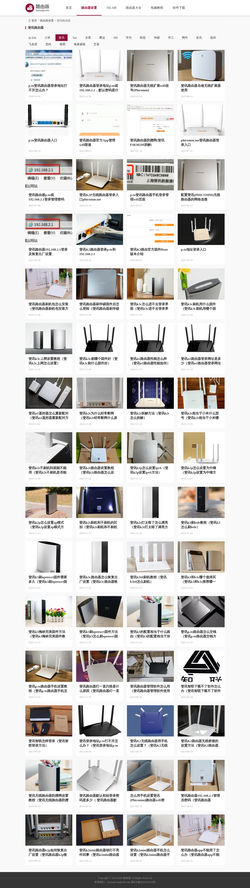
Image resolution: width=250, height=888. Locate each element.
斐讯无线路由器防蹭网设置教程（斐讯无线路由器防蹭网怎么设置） (48, 798)
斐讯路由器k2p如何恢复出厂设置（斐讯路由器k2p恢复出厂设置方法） (48, 852)
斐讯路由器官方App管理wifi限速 (97, 142)
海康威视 (79, 44)
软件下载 (179, 7)
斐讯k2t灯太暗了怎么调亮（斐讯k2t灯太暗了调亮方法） (149, 525)
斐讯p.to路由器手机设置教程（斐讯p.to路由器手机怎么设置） (48, 689)
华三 (171, 37)
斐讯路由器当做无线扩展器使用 (201, 88)
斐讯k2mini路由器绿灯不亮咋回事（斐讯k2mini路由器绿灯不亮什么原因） (99, 852)
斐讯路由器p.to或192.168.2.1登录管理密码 (46, 197)
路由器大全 (133, 7)
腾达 (102, 37)
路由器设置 (89, 7)
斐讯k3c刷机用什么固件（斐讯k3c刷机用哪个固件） (198, 306)
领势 (62, 44)
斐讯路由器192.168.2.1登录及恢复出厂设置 (48, 252)
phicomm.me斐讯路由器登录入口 (200, 142)
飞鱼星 (33, 44)
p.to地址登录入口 (193, 249)
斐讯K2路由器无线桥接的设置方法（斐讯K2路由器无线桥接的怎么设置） (199, 743)
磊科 (213, 37)
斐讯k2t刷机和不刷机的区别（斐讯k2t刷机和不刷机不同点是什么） (98, 525)
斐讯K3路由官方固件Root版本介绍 (149, 252)
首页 (69, 7)
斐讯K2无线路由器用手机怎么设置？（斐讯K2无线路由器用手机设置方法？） (150, 743)
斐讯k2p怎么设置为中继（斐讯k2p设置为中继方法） (198, 470)
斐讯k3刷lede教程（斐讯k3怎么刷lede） (200, 525)
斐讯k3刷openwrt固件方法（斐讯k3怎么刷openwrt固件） (98, 634)
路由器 (127, 877)
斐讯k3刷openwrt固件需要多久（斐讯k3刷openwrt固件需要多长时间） (48, 579)
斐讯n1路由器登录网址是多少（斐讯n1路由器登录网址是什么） (201, 361)
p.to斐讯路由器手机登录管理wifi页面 (149, 197)
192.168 (111, 7)
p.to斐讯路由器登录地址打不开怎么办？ (48, 88)
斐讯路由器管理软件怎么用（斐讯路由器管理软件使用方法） (150, 689)
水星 (88, 37)
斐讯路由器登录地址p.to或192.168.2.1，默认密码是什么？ (98, 88)
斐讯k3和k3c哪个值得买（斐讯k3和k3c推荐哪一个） (198, 579)
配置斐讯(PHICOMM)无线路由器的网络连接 (200, 197)
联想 (143, 37)
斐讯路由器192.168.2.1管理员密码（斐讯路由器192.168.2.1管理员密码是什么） (200, 798)
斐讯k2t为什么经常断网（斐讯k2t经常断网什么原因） (98, 416)
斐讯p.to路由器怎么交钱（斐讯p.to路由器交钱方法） (198, 634)
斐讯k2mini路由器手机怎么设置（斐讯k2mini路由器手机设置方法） (150, 852)
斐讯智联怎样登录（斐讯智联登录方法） (48, 743)
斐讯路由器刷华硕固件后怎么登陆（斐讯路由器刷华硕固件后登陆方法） (99, 306)
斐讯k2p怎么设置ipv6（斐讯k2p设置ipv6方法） (149, 470)
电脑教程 (157, 7)
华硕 (157, 37)
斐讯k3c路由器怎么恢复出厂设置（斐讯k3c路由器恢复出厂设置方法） (98, 579)
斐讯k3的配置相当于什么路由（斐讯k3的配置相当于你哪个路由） (150, 634)
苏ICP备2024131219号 (143, 882)
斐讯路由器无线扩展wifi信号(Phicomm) (149, 88)
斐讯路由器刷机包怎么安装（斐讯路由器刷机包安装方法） (48, 306)
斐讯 (61, 37)
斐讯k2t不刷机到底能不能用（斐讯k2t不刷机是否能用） (47, 470)
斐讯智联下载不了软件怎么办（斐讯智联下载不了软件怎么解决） (201, 689)
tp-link (32, 37)
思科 (48, 44)
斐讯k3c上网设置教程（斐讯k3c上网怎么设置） (48, 361)
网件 (185, 37)
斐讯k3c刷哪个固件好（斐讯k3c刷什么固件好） (98, 361)
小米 (47, 37)
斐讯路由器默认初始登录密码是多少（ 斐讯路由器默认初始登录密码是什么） (99, 798)
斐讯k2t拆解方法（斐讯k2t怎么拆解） (149, 416)
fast (75, 37)
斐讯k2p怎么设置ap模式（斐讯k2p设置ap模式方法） (46, 525)
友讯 (199, 37)
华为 (129, 37)
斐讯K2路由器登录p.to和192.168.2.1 (97, 252)
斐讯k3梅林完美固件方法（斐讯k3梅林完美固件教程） (47, 634)
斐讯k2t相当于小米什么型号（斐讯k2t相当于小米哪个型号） (200, 416)
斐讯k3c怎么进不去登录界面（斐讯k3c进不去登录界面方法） (149, 306)
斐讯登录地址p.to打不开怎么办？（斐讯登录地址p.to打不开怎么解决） (98, 743)
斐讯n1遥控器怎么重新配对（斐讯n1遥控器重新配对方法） (49, 416)
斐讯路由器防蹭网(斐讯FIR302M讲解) (147, 142)
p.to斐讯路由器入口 (43, 140)
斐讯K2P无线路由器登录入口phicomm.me (99, 197)
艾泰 (96, 44)
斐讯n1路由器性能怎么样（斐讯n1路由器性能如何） (150, 361)
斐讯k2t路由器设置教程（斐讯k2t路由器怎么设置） (96, 470)
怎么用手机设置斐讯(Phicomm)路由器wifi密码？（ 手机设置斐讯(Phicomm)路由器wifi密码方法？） (149, 798)
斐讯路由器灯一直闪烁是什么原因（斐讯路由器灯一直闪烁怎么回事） (99, 689)
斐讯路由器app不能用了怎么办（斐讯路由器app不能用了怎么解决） (200, 852)
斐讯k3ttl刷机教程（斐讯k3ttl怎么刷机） (148, 579)
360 (115, 37)
